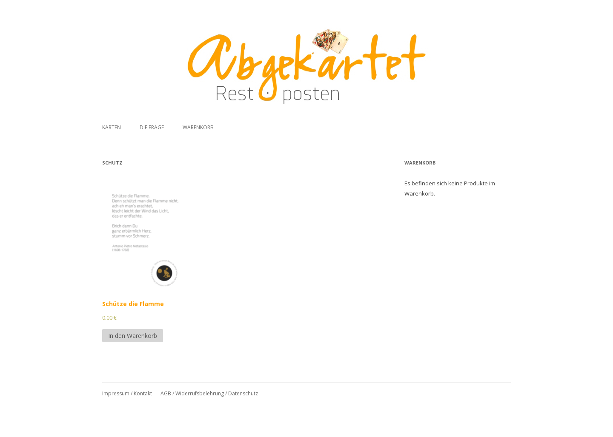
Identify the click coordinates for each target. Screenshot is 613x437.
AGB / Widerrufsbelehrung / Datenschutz (209, 393)
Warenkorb (198, 127)
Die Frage (152, 127)
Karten (111, 127)
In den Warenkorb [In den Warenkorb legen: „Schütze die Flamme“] (132, 336)
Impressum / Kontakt (127, 393)
